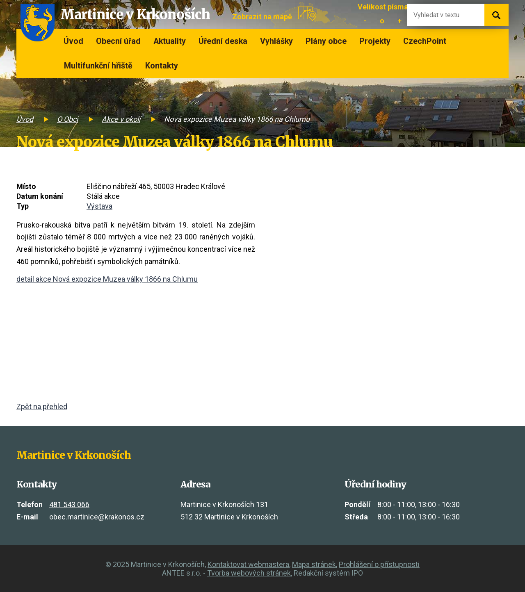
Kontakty (161, 66)
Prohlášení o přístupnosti (379, 564)
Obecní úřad (118, 41)
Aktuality (169, 41)
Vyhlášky (276, 41)
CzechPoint (424, 41)
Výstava (99, 206)
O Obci (67, 119)
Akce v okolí (121, 119)
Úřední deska (223, 41)
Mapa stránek (314, 564)
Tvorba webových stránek (249, 573)
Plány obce (326, 41)
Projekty (374, 41)
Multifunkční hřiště (98, 66)
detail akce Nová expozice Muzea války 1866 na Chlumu (107, 279)
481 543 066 (69, 504)
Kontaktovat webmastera (248, 564)
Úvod (73, 41)
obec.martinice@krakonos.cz (96, 516)
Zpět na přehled (41, 406)
